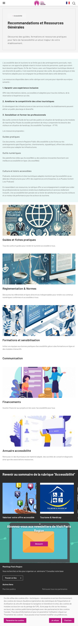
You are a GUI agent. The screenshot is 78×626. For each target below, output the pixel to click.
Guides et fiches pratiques (19, 239)
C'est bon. (68, 620)
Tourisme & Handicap (50, 517)
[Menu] (4, 3)
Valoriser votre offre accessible (18, 517)
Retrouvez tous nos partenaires (54, 589)
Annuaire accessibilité (17, 450)
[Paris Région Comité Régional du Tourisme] (39, 3)
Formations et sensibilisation (21, 340)
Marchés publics (9, 589)
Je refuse (55, 620)
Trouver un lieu (11, 578)
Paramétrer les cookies (15, 620)
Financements (12, 401)
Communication (13, 358)
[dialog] (39, 610)
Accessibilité (18, 16)
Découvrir (39, 544)
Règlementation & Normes (19, 288)
